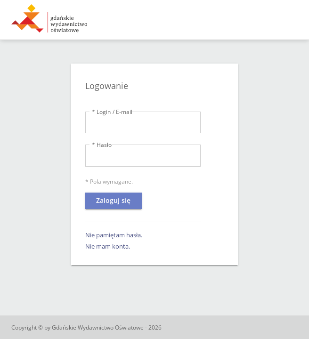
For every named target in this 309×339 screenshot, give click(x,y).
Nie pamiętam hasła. (113, 235)
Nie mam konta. (107, 246)
